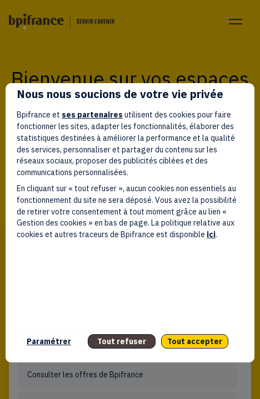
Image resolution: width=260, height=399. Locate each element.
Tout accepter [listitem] (194, 341)
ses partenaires (92, 115)
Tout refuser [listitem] (121, 341)
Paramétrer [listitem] (49, 341)
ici (211, 234)
